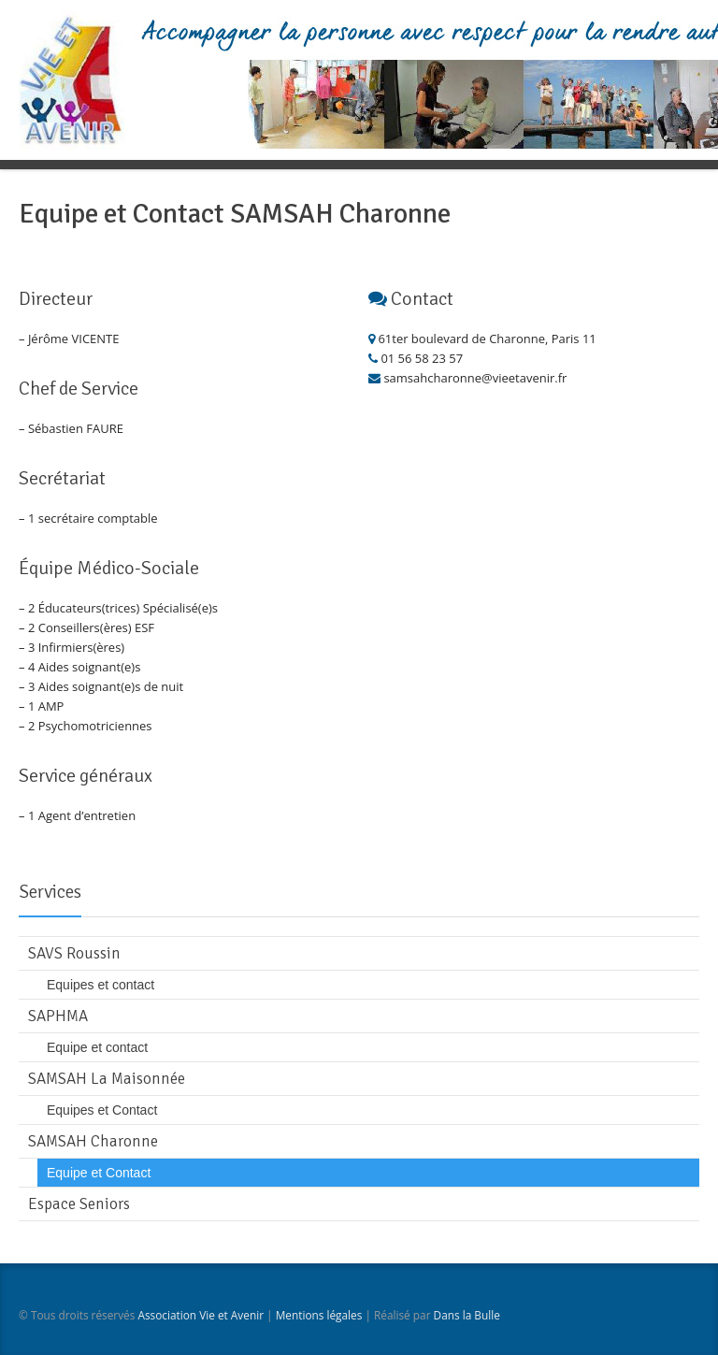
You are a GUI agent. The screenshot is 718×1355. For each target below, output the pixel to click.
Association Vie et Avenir (200, 1314)
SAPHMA (58, 1016)
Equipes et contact (100, 984)
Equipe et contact (97, 1047)
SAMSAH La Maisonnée (106, 1078)
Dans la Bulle (467, 1314)
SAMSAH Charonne (93, 1141)
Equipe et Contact (99, 1172)
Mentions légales (319, 1314)
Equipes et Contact (102, 1110)
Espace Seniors (79, 1204)
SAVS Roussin (74, 953)
